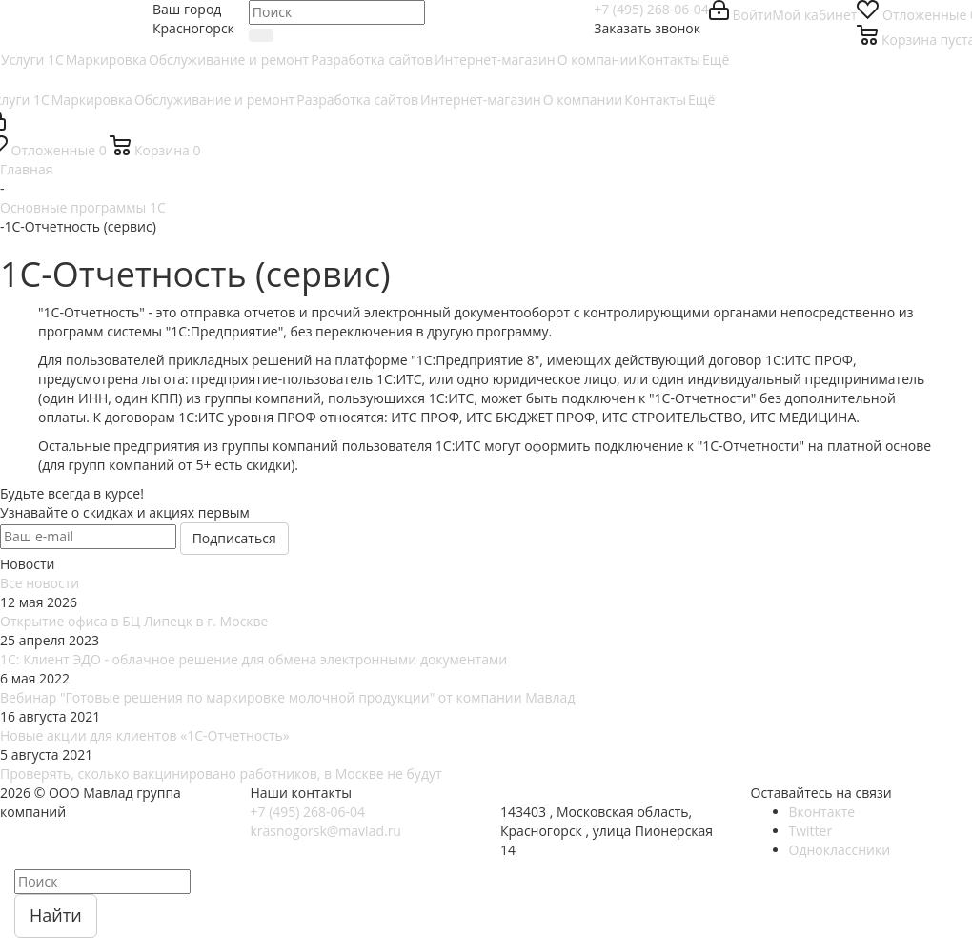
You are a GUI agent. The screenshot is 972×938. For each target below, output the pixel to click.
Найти (56, 915)
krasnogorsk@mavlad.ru (326, 831)
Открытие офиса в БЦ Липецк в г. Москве (134, 621)
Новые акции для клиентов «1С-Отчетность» (145, 735)
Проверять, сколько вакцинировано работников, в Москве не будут (221, 774)
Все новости (39, 583)
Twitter (811, 831)
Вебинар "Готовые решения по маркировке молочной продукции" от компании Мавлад (287, 697)
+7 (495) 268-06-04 (651, 9)
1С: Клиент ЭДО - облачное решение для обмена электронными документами (253, 659)
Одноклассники (840, 850)
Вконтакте (822, 812)
